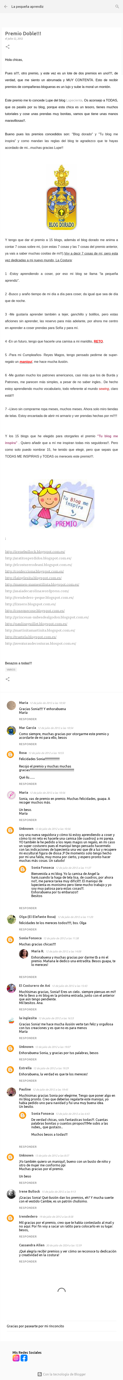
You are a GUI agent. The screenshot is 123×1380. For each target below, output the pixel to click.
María (23, 792)
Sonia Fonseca (42, 867)
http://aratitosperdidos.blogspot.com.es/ (38, 558)
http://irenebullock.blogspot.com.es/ (35, 552)
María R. (37, 951)
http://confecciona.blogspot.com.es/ (34, 571)
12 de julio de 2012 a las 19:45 (50, 1089)
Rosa (23, 753)
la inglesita (28, 1018)
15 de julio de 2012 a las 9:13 (59, 1191)
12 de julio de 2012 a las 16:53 (56, 1018)
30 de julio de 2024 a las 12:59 (63, 1245)
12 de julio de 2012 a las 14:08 (63, 951)
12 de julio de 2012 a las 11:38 (61, 938)
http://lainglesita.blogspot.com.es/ (33, 578)
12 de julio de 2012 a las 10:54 (55, 727)
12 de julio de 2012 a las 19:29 (51, 1068)
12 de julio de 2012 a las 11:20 (75, 916)
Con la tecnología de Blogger (61, 1374)
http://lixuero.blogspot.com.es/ (30, 604)
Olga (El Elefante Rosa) (37, 917)
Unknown (26, 828)
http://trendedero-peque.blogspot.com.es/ (39, 597)
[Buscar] (117, 6)
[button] (7, 47)
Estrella (25, 1068)
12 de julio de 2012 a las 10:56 (47, 792)
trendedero (28, 1216)
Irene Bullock (29, 1191)
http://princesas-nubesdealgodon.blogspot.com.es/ (47, 617)
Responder (28, 719)
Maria (23, 703)
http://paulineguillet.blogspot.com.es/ (36, 624)
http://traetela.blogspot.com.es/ (30, 637)
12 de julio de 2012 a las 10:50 (47, 702)
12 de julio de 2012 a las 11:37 (73, 867)
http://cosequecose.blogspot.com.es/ (35, 611)
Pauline (25, 1089)
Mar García (27, 728)
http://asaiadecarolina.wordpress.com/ (37, 591)
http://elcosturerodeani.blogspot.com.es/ (38, 565)
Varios (11, 669)
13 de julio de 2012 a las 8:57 (52, 1155)
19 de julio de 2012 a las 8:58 (56, 1216)
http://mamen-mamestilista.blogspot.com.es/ (42, 584)
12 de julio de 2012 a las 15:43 (69, 985)
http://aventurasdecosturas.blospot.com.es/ (40, 643)
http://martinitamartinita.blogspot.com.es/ (40, 630)
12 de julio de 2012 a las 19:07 (52, 1046)
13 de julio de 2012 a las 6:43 (72, 1113)
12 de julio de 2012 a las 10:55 (46, 752)
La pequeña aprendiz (27, 6)
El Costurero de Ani (34, 985)
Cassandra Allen (31, 1245)
